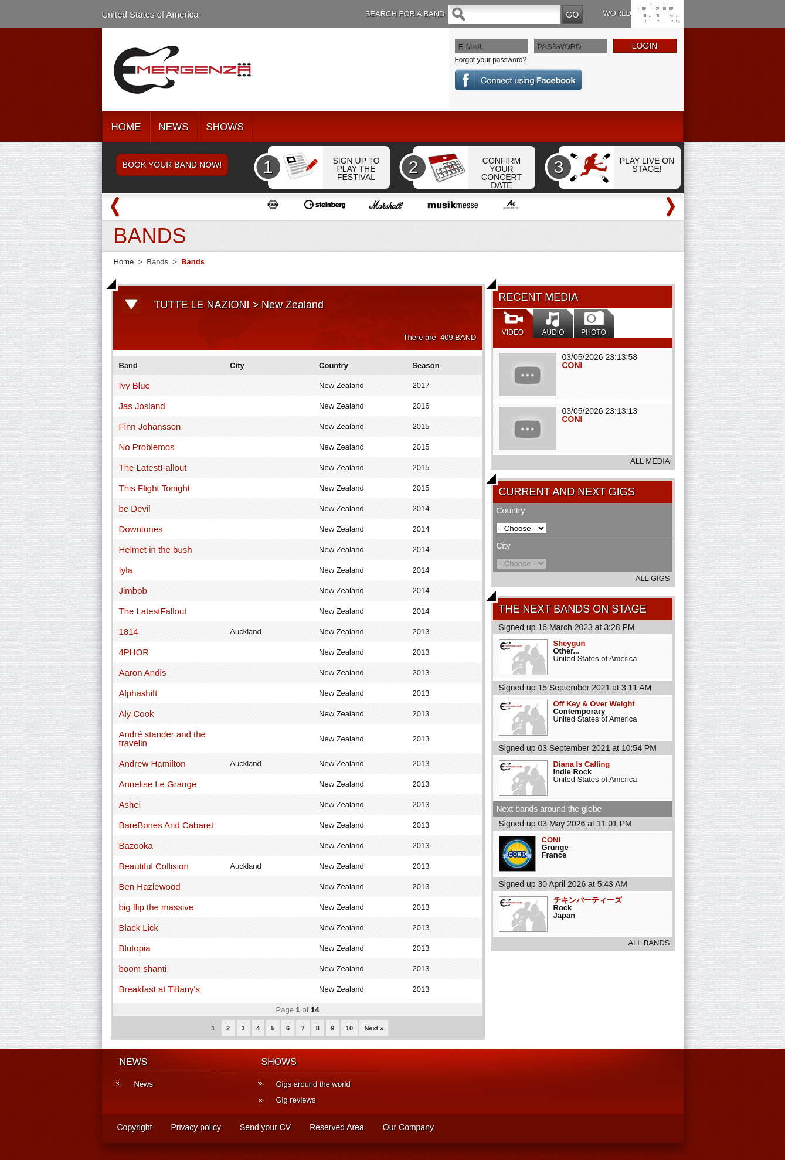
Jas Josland (142, 406)
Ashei (130, 804)
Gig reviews (296, 1100)
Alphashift (138, 693)
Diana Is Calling (581, 764)
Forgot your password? (491, 60)
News (144, 1084)
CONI (572, 365)
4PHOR (134, 652)
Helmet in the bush (155, 550)
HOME (126, 126)
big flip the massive (156, 907)
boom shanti (143, 969)
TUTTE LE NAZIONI (202, 305)
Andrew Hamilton (152, 763)
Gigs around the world (313, 1084)
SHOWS (225, 126)
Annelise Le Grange (158, 784)
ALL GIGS (653, 578)
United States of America (150, 14)
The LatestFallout (153, 467)
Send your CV (265, 1127)
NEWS (174, 126)
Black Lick (139, 928)
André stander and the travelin (162, 738)
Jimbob (133, 591)
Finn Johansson (150, 426)
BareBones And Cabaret (166, 825)
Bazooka (136, 846)
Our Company (408, 1127)
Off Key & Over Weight (594, 703)
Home (124, 261)
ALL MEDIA (650, 461)
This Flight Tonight (154, 488)
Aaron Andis (142, 673)
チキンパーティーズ (587, 900)
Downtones (141, 529)
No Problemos (147, 447)
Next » (373, 1028)
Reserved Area (337, 1127)
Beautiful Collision (154, 866)
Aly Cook (136, 714)
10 (349, 1028)
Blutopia (135, 948)
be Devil (135, 508)
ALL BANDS (649, 943)
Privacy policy (196, 1127)
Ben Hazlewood (150, 887)
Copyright (134, 1127)
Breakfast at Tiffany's (160, 989)
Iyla (125, 570)
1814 (128, 632)
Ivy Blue (134, 385)
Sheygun (569, 643)
